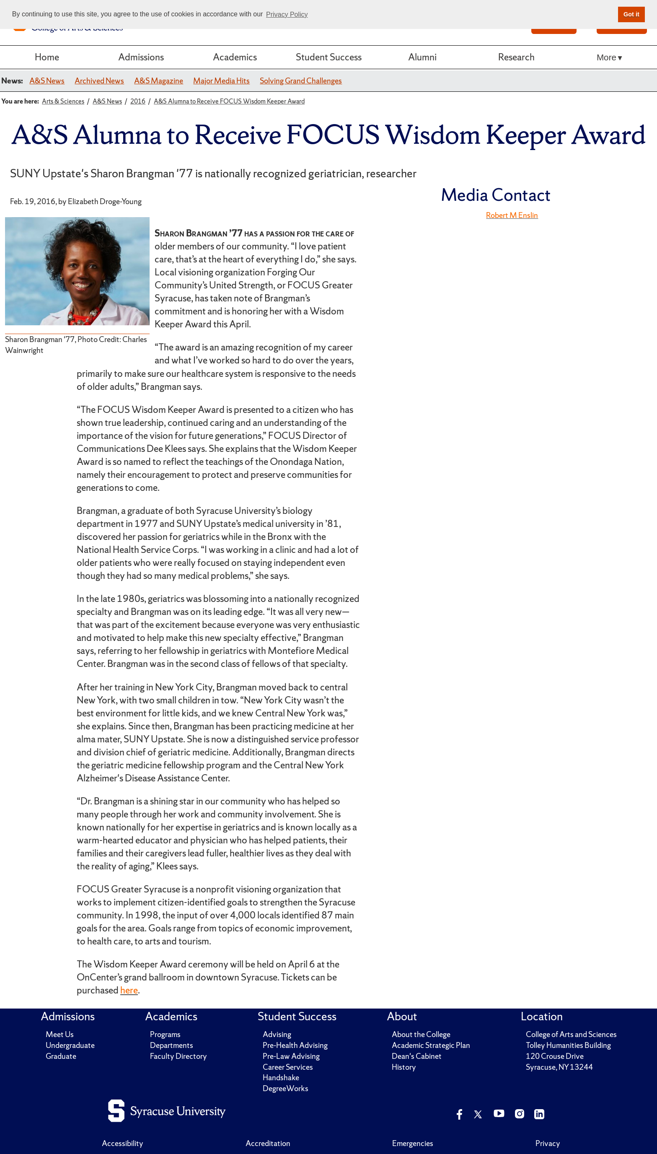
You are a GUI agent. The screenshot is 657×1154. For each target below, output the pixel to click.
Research (516, 57)
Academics (235, 57)
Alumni (422, 57)
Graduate (61, 1056)
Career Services (288, 1067)
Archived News (99, 80)
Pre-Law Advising (291, 1056)
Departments (171, 1045)
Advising (277, 1034)
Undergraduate (70, 1045)
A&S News (47, 80)
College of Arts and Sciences (571, 1034)
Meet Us (60, 1034)
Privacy (547, 1143)
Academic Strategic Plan (431, 1045)
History (404, 1067)
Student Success (329, 57)
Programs (165, 1034)
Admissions (141, 57)
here (129, 990)
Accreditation (268, 1143)
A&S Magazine (158, 80)
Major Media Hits (221, 80)
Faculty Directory (178, 1056)
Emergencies (412, 1143)
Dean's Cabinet (417, 1056)
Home (47, 57)
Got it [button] (631, 14)
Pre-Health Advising (295, 1045)
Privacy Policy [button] (287, 14)
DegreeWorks (285, 1088)
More (606, 57)
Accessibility (122, 1143)
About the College (421, 1034)
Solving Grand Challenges (301, 80)
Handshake (281, 1077)
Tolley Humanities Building (568, 1045)
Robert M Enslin (512, 215)
